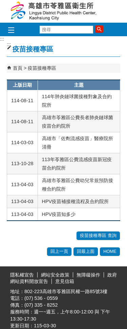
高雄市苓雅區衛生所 (63, 11)
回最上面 (85, 251)
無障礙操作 (88, 275)
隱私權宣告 (22, 275)
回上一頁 (59, 251)
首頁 (17, 68)
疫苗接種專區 (42, 68)
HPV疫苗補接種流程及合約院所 (75, 201)
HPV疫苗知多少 (59, 214)
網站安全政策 (55, 275)
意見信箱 (64, 281)
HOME (110, 251)
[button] (99, 29)
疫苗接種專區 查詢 (98, 235)
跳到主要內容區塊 (3, 3)
